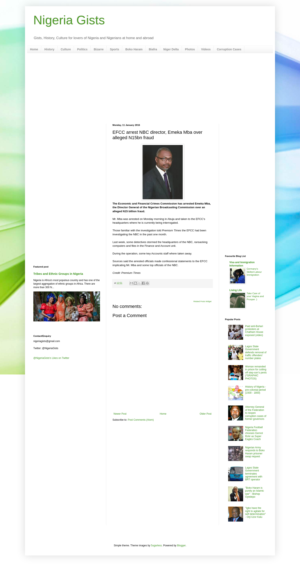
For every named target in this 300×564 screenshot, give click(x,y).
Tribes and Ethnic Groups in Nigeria (58, 273)
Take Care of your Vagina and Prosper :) (255, 296)
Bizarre (99, 49)
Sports (114, 49)
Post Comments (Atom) (141, 419)
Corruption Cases (229, 49)
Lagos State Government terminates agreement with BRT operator (253, 473)
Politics (82, 49)
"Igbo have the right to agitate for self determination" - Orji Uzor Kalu (255, 512)
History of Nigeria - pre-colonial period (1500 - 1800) (255, 389)
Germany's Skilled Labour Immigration (254, 272)
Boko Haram (133, 49)
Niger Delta (171, 49)
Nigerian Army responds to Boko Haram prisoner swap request (255, 452)
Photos (190, 49)
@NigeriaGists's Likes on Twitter (51, 358)
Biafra (153, 49)
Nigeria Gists (69, 20)
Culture (66, 49)
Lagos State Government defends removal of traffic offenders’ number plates (255, 352)
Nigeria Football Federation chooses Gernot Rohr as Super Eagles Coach (254, 433)
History (49, 49)
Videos (206, 49)
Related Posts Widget (202, 301)
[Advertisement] (150, 88)
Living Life (235, 290)
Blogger (181, 545)
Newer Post (120, 413)
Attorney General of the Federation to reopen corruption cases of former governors (255, 412)
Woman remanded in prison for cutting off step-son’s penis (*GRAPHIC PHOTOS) (256, 372)
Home (34, 49)
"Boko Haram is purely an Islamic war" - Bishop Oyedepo (254, 492)
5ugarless (156, 545)
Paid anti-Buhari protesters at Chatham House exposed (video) (254, 331)
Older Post (205, 413)
